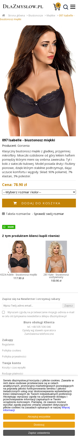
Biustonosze (35, 15)
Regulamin (8, 344)
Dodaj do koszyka (41, 203)
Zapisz (68, 305)
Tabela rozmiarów (16, 214)
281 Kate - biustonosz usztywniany (56, 276)
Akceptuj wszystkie (39, 416)
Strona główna (16, 15)
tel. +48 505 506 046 (39, 327)
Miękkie (51, 15)
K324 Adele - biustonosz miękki (18, 274)
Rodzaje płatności (12, 373)
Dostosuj (39, 424)
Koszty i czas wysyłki (14, 367)
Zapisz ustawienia (39, 432)
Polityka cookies (11, 350)
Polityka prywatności (14, 356)
